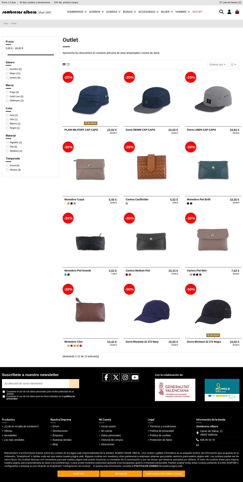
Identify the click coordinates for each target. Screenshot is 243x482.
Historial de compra (112, 439)
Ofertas (8, 430)
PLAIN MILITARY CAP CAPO (81, 129)
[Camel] (191, 275)
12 (233, 64)
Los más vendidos (14, 439)
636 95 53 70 (207, 439)
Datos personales (111, 435)
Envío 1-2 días (9, 2)
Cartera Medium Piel (138, 270)
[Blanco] (188, 275)
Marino (15, 123)
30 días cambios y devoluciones (35, 2)
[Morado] (194, 275)
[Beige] (65, 203)
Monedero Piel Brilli (198, 199)
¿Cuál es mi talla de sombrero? (21, 426)
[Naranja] (68, 203)
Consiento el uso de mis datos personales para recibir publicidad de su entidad (40, 392)
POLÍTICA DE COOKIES (146, 466)
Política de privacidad (162, 430)
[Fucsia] (81, 346)
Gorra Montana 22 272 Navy (142, 341)
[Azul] (65, 275)
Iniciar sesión (108, 426)
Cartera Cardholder (137, 199)
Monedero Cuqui (74, 199)
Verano (15, 169)
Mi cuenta (106, 430)
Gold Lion (16, 96)
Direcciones (107, 444)
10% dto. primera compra (66, 2)
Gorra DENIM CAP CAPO (140, 129)
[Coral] (78, 346)
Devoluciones (60, 430)
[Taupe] (75, 203)
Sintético (16, 151)
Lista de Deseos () (230, 2)
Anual (14, 165)
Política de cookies (160, 435)
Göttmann (16, 100)
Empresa (58, 435)
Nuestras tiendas (62, 439)
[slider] (7, 55)
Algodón (16, 142)
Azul (14, 115)
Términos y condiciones (163, 426)
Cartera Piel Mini (197, 270)
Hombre (15, 69)
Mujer (15, 73)
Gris (14, 119)
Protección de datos (161, 439)
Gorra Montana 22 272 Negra (204, 341)
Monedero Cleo (73, 341)
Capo (14, 92)
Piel (13, 146)
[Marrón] (72, 346)
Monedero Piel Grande (77, 270)
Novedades (10, 435)
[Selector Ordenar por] (217, 64)
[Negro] (72, 203)
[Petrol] (191, 203)
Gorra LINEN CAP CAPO (201, 129)
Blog (55, 444)
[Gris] (68, 346)
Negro (15, 128)
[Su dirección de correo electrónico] (36, 383)
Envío (56, 426)
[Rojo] (130, 275)
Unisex (15, 77)
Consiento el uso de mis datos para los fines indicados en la (41, 397)
